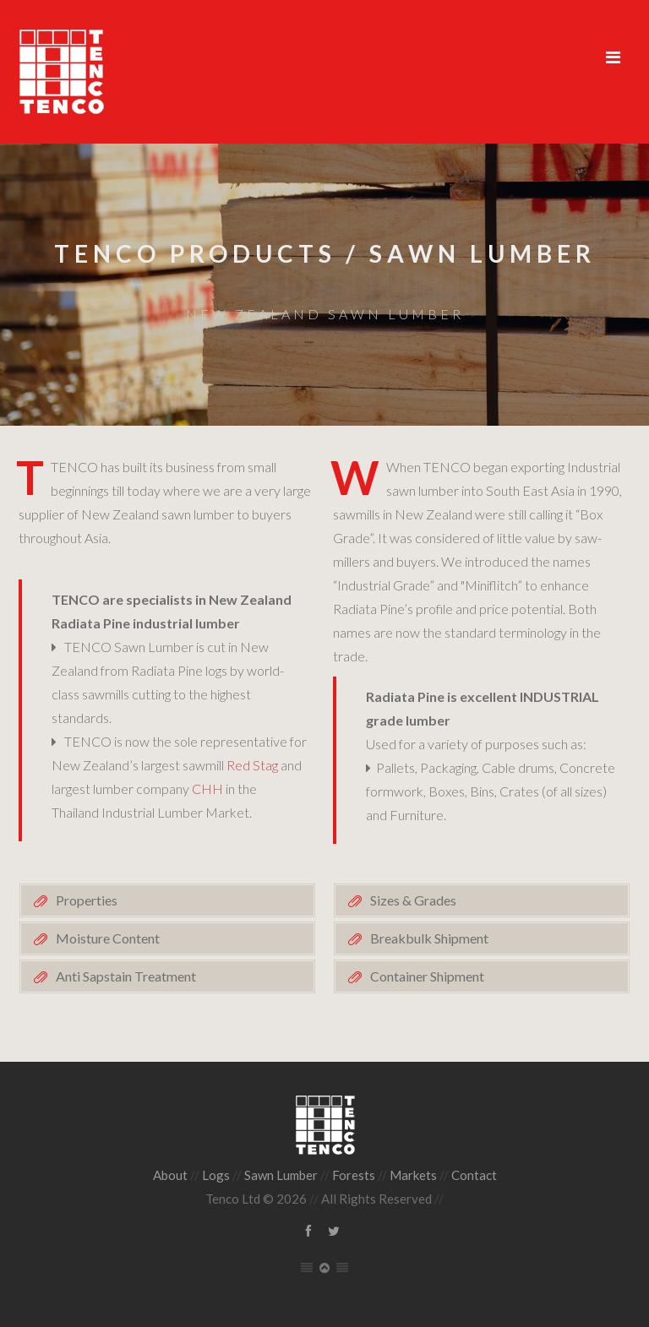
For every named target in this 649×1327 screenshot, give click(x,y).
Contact (474, 1175)
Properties (86, 900)
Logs (216, 1175)
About (170, 1175)
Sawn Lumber (281, 1175)
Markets (413, 1175)
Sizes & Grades (413, 900)
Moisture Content (108, 938)
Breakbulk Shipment (429, 938)
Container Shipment (427, 976)
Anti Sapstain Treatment (126, 976)
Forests (353, 1175)
